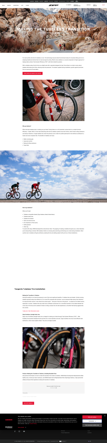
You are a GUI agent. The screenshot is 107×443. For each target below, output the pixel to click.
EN (105, 1)
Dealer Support (64, 425)
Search (69, 5)
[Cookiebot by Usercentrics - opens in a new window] (9, 440)
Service (89, 5)
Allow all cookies (92, 430)
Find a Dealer (95, 5)
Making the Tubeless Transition (31, 396)
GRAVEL (9, 5)
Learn (26, 5)
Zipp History (90, 425)
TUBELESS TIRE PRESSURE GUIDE (31, 311)
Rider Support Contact (65, 423)
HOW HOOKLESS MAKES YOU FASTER (32, 73)
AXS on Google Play (80, 425)
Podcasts (57, 425)
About (88, 423)
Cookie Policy (33, 436)
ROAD (3, 5)
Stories (56, 423)
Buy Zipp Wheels (28, 403)
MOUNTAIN (15, 5)
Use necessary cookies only (92, 438)
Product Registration (77, 5)
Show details (21, 440)
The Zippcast (24, 396)
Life (21, 5)
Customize (92, 434)
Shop (103, 5)
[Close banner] (104, 428)
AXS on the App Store (80, 423)
